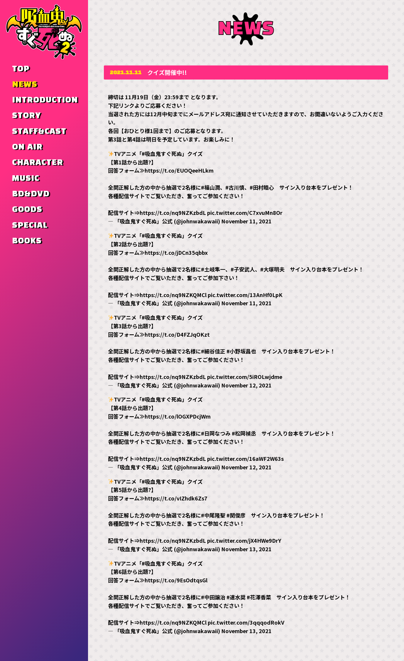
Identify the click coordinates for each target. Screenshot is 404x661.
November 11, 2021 (246, 221)
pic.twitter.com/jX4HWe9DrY (244, 540)
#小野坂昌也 (241, 351)
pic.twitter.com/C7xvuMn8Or (245, 212)
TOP (20, 69)
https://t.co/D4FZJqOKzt (177, 334)
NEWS (24, 84)
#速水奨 (236, 597)
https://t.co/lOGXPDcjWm (178, 416)
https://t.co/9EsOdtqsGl (176, 580)
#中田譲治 (213, 597)
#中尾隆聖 (213, 515)
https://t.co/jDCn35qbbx (176, 252)
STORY (26, 115)
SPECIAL (30, 225)
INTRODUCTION (45, 100)
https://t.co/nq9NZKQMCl (173, 294)
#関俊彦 (236, 515)
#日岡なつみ (216, 433)
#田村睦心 (262, 187)
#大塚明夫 (272, 269)
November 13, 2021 (246, 548)
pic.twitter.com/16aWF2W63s (245, 458)
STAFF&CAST (39, 131)
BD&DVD (31, 194)
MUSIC (25, 178)
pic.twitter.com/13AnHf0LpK (245, 294)
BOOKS (27, 241)
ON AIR (27, 147)
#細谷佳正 (213, 351)
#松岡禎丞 (244, 433)
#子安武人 (243, 269)
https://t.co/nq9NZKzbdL (173, 212)
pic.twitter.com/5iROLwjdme (244, 376)
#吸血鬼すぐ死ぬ (162, 153)
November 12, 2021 (246, 385)
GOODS (27, 209)
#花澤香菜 (259, 597)
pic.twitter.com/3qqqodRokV (246, 622)
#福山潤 (210, 187)
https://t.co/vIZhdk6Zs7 (176, 498)
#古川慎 (234, 187)
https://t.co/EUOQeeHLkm (179, 170)
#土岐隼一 (213, 269)
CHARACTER (37, 162)
